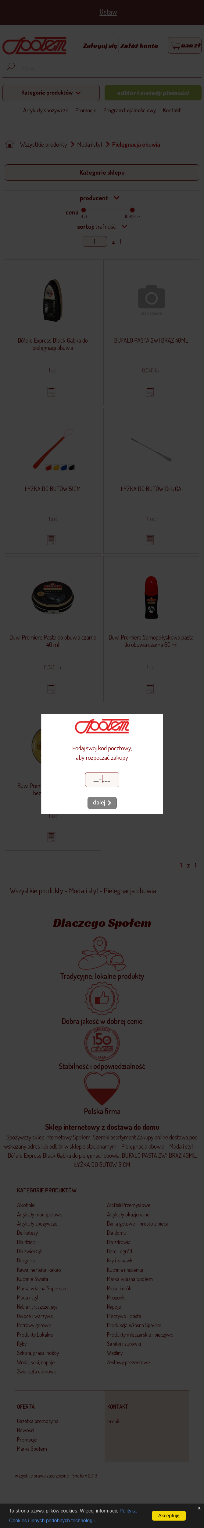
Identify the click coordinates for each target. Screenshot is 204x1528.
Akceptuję (169, 1515)
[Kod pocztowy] (102, 779)
